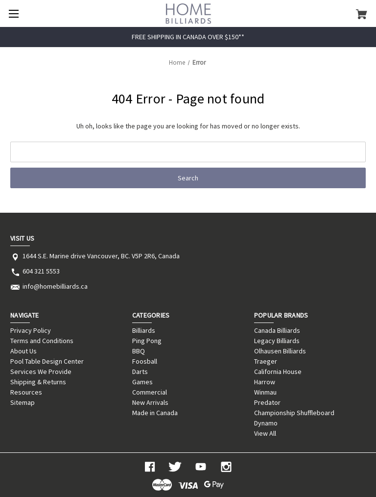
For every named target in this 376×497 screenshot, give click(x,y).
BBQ (138, 351)
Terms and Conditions (41, 340)
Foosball (144, 361)
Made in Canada (155, 412)
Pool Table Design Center (47, 361)
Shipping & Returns (38, 381)
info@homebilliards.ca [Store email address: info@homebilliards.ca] (55, 286)
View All (265, 433)
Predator (267, 402)
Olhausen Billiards (280, 351)
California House (278, 371)
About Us (23, 351)
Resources (26, 392)
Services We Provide (40, 371)
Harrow (264, 381)
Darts (140, 371)
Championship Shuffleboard (294, 412)
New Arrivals (150, 402)
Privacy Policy (30, 330)
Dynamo (266, 423)
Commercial (149, 392)
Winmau (265, 392)
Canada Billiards (277, 330)
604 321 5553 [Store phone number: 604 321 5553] (41, 271)
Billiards (143, 330)
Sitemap (22, 402)
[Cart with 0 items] (361, 14)
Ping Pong (147, 340)
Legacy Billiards (277, 340)
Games (142, 381)
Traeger (265, 361)
